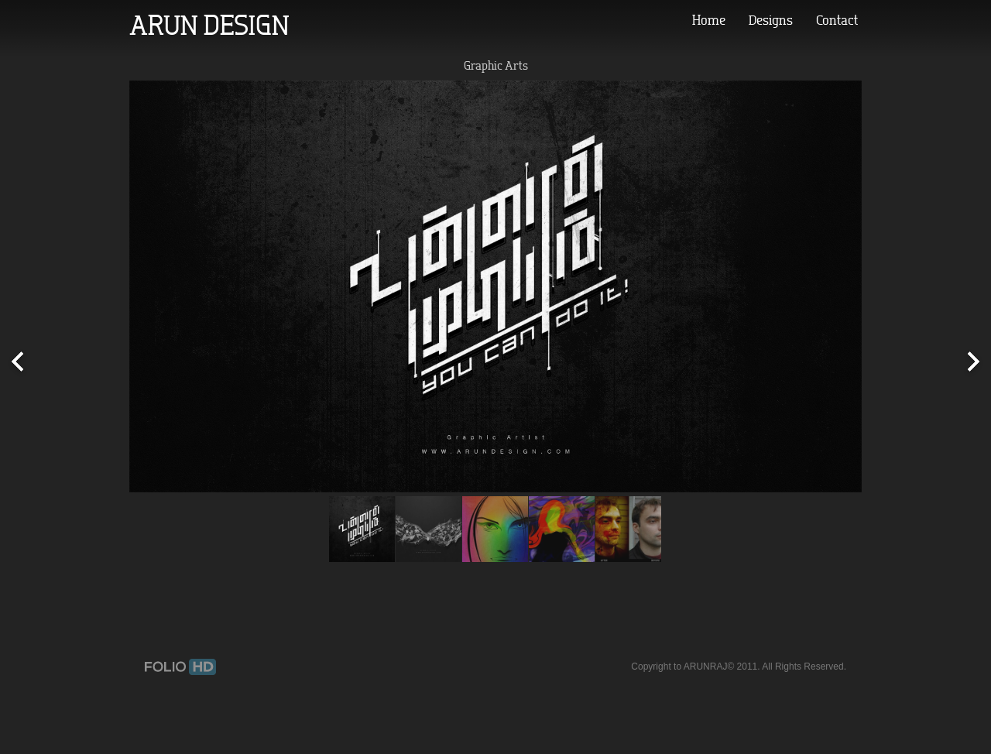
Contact (837, 20)
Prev (17, 363)
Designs (771, 20)
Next (973, 363)
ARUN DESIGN (209, 25)
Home (708, 20)
